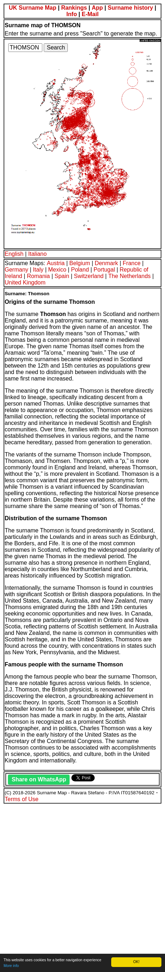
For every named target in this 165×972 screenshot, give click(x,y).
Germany (16, 270)
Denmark (106, 263)
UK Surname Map (32, 8)
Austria (56, 263)
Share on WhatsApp (38, 779)
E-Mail (90, 14)
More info (11, 966)
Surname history (130, 8)
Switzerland (89, 276)
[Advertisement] (82, 886)
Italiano (37, 254)
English (14, 254)
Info (71, 14)
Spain (62, 276)
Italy (38, 270)
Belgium (79, 263)
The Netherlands (129, 276)
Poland (80, 270)
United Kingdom (25, 282)
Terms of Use (21, 799)
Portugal (104, 270)
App (97, 8)
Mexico (57, 270)
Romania (38, 276)
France (132, 263)
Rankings (74, 8)
